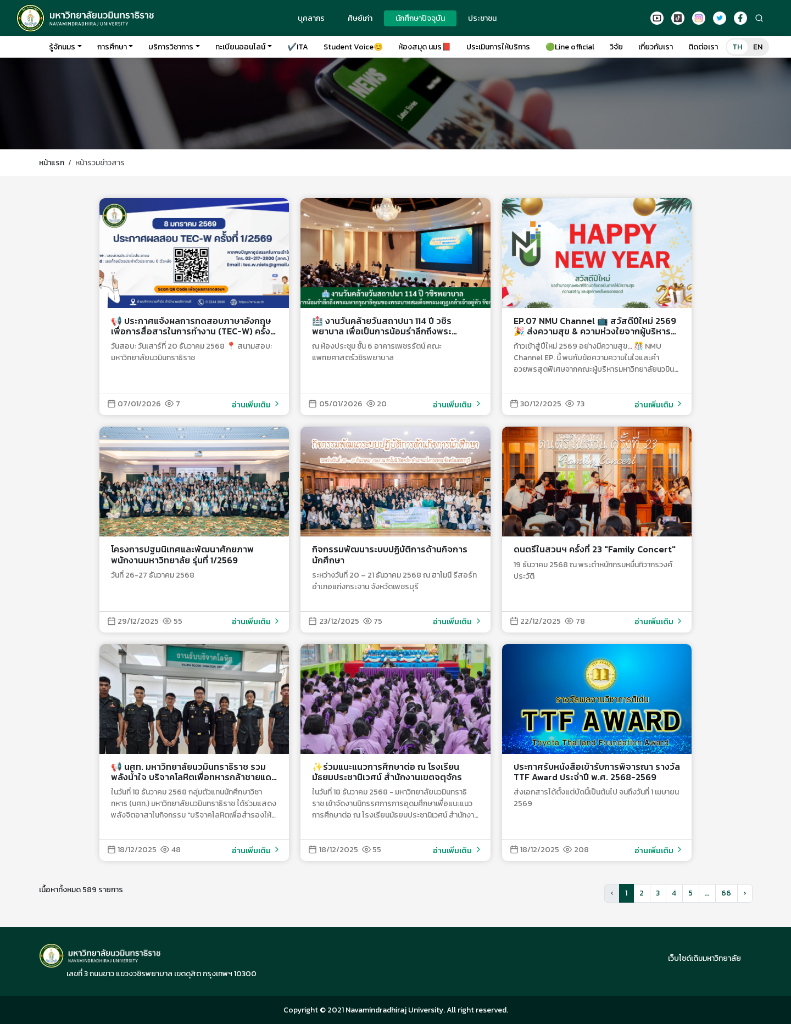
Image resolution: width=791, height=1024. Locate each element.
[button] (745, 893)
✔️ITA (297, 47)
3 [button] (658, 893)
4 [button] (674, 893)
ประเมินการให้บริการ (498, 47)
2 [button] (641, 893)
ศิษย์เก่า (360, 18)
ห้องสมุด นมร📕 (424, 47)
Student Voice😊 (353, 47)
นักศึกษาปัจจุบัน (420, 18)
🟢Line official (569, 47)
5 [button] (690, 893)
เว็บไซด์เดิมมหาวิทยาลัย (704, 958)
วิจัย (616, 47)
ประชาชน (482, 18)
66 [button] (726, 893)
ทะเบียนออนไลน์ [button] (240, 47)
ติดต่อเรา (703, 47)
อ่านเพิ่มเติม (257, 405)
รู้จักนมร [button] (62, 47)
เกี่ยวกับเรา (655, 47)
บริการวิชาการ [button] (170, 47)
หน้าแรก (51, 163)
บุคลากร (311, 18)
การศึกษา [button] (112, 47)
